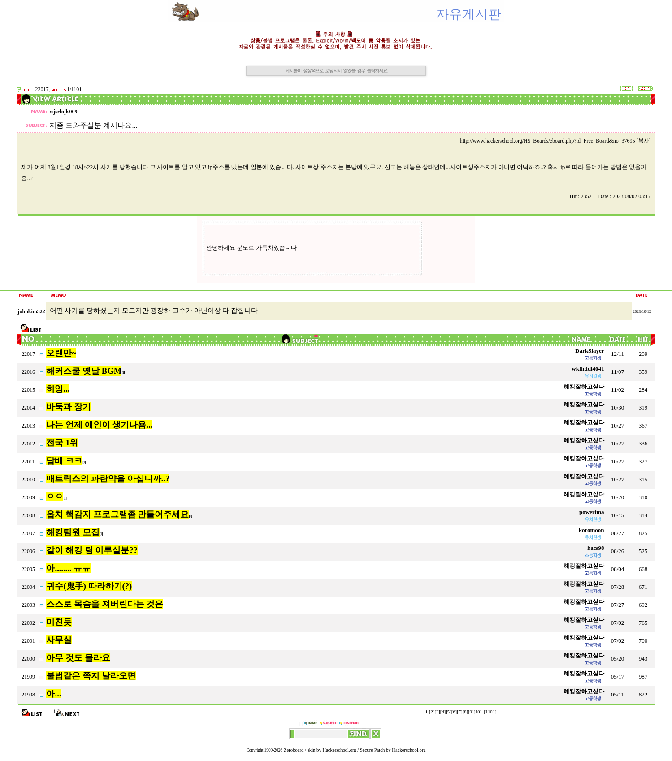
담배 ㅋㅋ (64, 460)
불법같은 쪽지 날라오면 (90, 675)
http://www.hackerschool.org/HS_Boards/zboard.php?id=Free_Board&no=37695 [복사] (555, 141)
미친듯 (59, 622)
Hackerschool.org (339, 750)
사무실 (59, 639)
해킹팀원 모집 (73, 532)
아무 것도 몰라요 (78, 657)
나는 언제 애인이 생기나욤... (99, 424)
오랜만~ (61, 353)
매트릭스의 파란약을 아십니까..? (107, 478)
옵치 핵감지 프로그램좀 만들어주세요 (117, 514)
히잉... (57, 388)
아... (53, 693)
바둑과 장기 (68, 406)
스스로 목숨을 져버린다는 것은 (104, 604)
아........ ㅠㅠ (68, 568)
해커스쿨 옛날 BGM (83, 371)
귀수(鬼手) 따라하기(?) (89, 586)
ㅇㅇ (54, 496)
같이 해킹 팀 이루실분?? (92, 550)
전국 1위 (62, 442)
